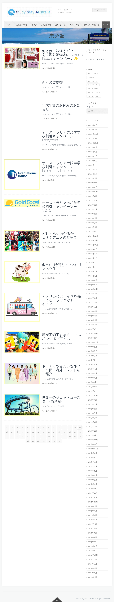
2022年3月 (92, 174)
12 (64, 427)
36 (33, 436)
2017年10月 (93, 395)
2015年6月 (92, 519)
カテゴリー (92, 107)
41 (59, 436)
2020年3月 (92, 267)
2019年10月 (93, 289)
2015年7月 (92, 515)
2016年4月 (92, 475)
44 (75, 436)
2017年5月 (92, 418)
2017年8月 (92, 404)
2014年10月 (93, 555)
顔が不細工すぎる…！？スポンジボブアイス (62, 337)
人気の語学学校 (21, 25)
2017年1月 (92, 435)
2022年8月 (92, 152)
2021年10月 (93, 192)
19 (22, 432)
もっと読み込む (49, 68)
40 (54, 436)
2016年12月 (93, 440)
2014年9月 (92, 559)
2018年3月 (92, 373)
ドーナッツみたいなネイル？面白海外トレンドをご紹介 (61, 370)
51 (54, 441)
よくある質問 (46, 25)
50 (49, 441)
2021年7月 (92, 205)
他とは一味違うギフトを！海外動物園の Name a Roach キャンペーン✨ (62, 55)
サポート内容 (74, 25)
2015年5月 (92, 524)
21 (33, 432)
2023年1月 (92, 130)
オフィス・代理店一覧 (92, 25)
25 (54, 432)
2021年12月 (93, 183)
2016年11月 (93, 444)
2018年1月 (92, 382)
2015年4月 (92, 528)
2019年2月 (92, 324)
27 (64, 432)
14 (75, 427)
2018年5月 (92, 364)
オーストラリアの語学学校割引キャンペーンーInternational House (61, 167)
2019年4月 (92, 316)
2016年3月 (92, 480)
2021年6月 (92, 209)
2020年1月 (92, 276)
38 (43, 436)
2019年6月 (92, 307)
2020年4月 (92, 262)
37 (38, 436)
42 (64, 436)
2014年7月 (92, 568)
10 (54, 427)
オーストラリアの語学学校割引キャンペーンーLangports (61, 136)
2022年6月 (92, 161)
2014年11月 (92, 551)
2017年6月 (92, 413)
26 (59, 432)
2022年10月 (93, 143)
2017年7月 (92, 409)
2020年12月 (93, 236)
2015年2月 (92, 537)
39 (49, 436)
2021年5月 (92, 214)
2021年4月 (92, 218)
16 (7, 432)
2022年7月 (92, 156)
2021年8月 (92, 200)
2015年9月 (92, 506)
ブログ (34, 25)
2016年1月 (92, 488)
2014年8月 (92, 564)
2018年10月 (93, 342)
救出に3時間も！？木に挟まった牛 (62, 267)
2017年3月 (92, 426)
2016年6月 (92, 466)
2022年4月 (92, 169)
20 (28, 432)
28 (70, 432)
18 (17, 432)
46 (28, 441)
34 (22, 436)
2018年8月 (92, 351)
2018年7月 (92, 356)
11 (59, 427)
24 (49, 432)
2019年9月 (92, 293)
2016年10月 (93, 449)
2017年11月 (92, 391)
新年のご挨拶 (52, 82)
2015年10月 (93, 502)
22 (38, 432)
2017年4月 (92, 422)
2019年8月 (92, 298)
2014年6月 (92, 573)
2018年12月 (93, 333)
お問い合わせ (60, 25)
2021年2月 (92, 227)
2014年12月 (93, 546)
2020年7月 (92, 258)
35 (28, 436)
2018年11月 (93, 338)
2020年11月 (93, 240)
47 (33, 441)
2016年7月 (92, 462)
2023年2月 (92, 125)
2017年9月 (92, 400)
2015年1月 (92, 542)
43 (70, 436)
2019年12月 (93, 280)
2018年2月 (92, 378)
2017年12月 (93, 387)
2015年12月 (93, 493)
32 (12, 436)
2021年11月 (92, 187)
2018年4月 (92, 369)
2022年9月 (92, 147)
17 (12, 432)
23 (43, 432)
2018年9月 (92, 347)
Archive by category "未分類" (100, 41)
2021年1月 (92, 231)
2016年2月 (92, 484)
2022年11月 (93, 138)
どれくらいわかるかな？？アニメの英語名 (59, 235)
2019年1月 (92, 329)
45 (80, 436)
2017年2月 (92, 431)
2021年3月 (92, 223)
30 (80, 432)
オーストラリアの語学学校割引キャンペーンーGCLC (61, 206)
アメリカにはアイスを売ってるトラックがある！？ (61, 300)
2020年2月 (92, 271)
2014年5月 (92, 577)
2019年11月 (92, 285)
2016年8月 (92, 457)
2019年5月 (92, 311)
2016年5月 (92, 471)
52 (59, 441)
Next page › (79, 427)
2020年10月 (93, 245)
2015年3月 (92, 533)
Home (9, 25)
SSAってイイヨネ (96, 59)
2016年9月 (92, 453)
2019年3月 (92, 320)
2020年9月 (92, 249)
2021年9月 (92, 196)
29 (75, 432)
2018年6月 (92, 360)
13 (70, 427)
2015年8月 (92, 511)
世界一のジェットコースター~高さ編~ (61, 399)
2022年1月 (92, 178)
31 (7, 436)
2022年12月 (93, 134)
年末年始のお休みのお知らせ (61, 107)
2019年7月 (92, 302)
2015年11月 (92, 497)
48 (38, 441)
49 (43, 441)
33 (17, 436)
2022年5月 (92, 165)
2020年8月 (92, 254)
